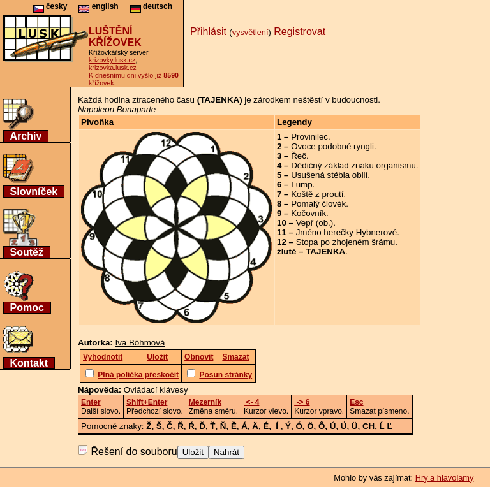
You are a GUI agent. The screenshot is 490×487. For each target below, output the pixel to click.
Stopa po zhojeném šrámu (346, 242)
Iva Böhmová (140, 342)
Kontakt (29, 363)
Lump (301, 184)
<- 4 (251, 402)
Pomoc (27, 307)
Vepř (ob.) (315, 223)
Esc (356, 402)
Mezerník (205, 402)
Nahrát (226, 452)
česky (50, 6)
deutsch (151, 6)
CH (368, 426)
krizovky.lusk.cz (112, 60)
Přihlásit (208, 31)
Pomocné (99, 426)
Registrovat (299, 31)
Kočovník (308, 213)
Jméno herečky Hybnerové (346, 232)
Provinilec (309, 137)
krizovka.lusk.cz (113, 67)
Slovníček (34, 191)
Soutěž (26, 252)
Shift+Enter (146, 402)
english (98, 6)
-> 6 (301, 402)
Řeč (298, 156)
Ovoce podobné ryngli (332, 146)
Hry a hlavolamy (444, 478)
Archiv (26, 136)
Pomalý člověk (318, 203)
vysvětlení (250, 32)
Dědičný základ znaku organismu (353, 165)
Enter (91, 402)
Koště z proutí (317, 194)
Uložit (193, 452)
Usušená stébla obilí (329, 175)
